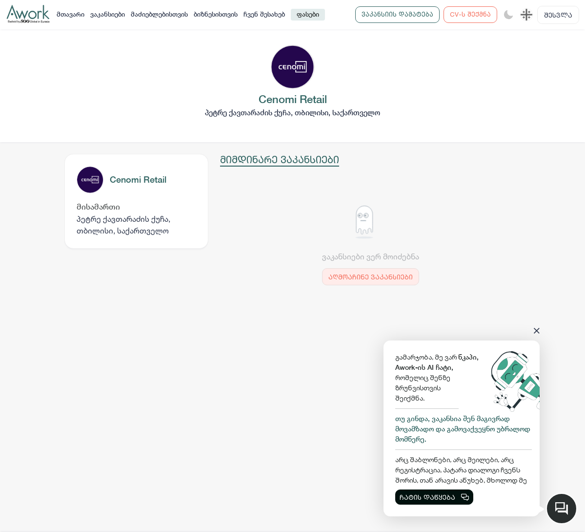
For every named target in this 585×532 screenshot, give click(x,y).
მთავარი (70, 14)
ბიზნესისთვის (216, 14)
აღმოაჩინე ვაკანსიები (370, 277)
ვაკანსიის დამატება (397, 14)
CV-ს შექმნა (470, 14)
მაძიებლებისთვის (159, 14)
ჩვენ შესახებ (264, 14)
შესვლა (558, 15)
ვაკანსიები (107, 14)
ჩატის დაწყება (434, 497)
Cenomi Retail (138, 179)
